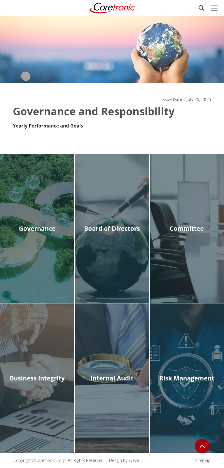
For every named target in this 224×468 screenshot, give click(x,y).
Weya (134, 460)
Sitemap (203, 460)
